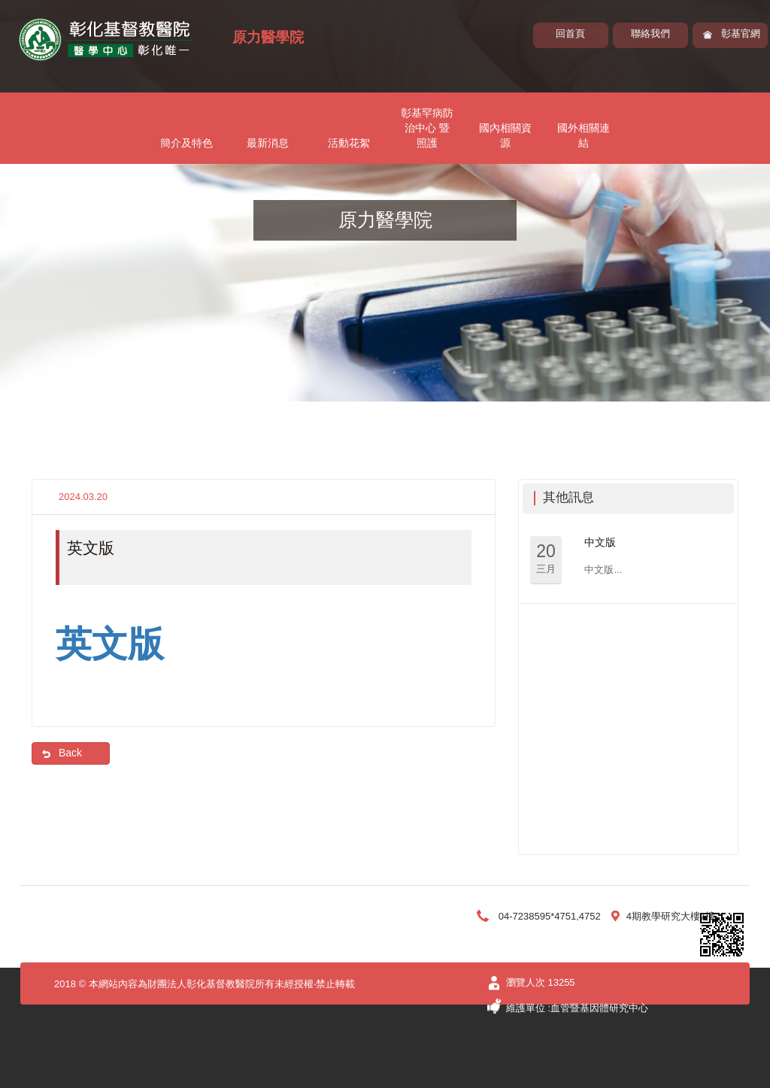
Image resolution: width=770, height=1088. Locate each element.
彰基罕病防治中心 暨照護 (427, 128)
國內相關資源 (505, 135)
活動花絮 (349, 143)
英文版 (110, 644)
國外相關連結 (583, 135)
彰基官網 (740, 33)
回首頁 (570, 33)
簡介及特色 (186, 143)
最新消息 (268, 143)
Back (70, 753)
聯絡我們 (650, 33)
